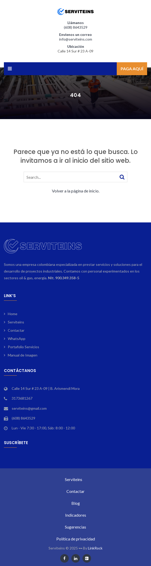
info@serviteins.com (75, 39)
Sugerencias (75, 526)
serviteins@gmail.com (29, 408)
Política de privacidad (75, 538)
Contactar (16, 330)
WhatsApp (16, 338)
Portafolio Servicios (23, 347)
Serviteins (16, 322)
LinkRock (95, 548)
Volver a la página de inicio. (75, 190)
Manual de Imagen (22, 355)
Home (12, 314)
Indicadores (75, 515)
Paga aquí (132, 68)
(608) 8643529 (75, 27)
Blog (75, 503)
